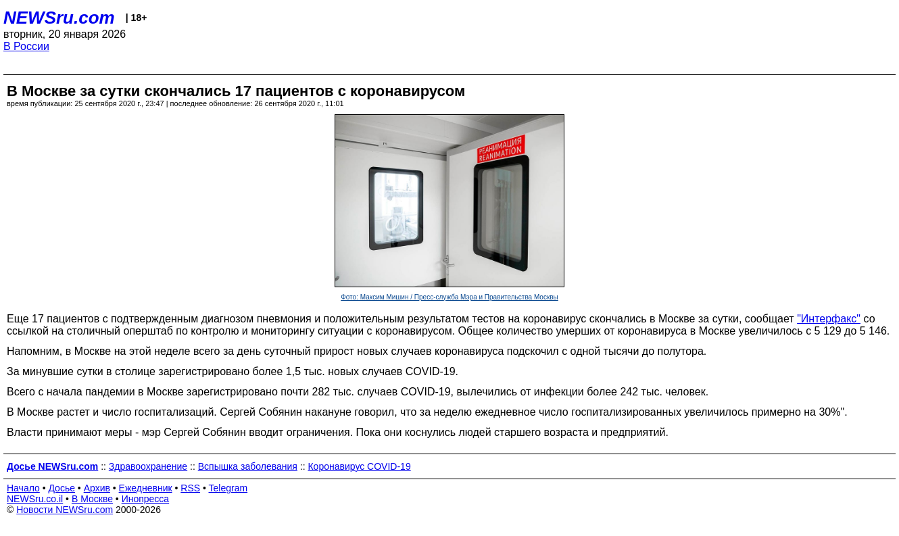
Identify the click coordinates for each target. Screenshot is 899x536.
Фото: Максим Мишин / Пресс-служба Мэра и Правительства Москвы (449, 297)
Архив (97, 488)
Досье (61, 488)
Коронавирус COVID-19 (359, 466)
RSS (190, 488)
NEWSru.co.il (35, 498)
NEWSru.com (59, 17)
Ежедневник (145, 488)
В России (26, 46)
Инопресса (146, 498)
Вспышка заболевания (247, 466)
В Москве (92, 498)
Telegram (228, 488)
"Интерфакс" (828, 318)
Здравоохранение (148, 466)
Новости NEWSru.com (64, 509)
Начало (23, 488)
